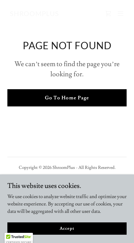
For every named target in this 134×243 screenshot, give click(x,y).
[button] (120, 13)
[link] (34, 14)
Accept (67, 237)
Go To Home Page (67, 98)
